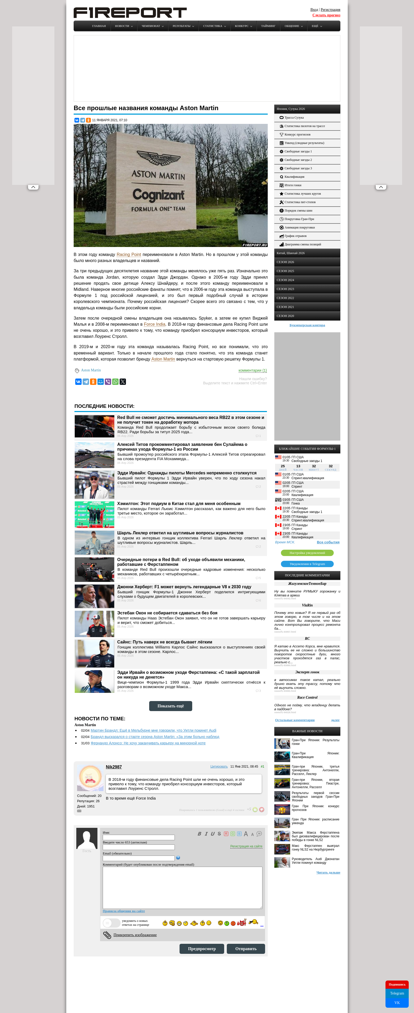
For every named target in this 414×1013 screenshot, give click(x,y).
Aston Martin (163, 359)
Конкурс (241, 25)
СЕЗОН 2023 (285, 289)
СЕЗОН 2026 (285, 262)
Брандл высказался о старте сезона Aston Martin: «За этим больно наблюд (155, 737)
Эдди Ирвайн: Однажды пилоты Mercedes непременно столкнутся (187, 473)
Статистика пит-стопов (298, 202)
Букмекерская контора (307, 325)
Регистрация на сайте (246, 846)
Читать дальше (328, 872)
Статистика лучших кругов (300, 194)
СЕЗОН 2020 (285, 316)
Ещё (315, 25)
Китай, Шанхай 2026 (291, 253)
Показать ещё (171, 706)
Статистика (212, 25)
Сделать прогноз (326, 15)
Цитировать (219, 766)
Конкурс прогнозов (295, 135)
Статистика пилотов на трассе (302, 126)
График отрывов (293, 236)
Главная (99, 25)
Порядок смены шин (296, 211)
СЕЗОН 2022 (285, 298)
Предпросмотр (202, 948)
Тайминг (268, 25)
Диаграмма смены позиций (300, 244)
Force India (154, 324)
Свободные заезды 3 (296, 168)
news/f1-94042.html (285, 598)
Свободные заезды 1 (296, 151)
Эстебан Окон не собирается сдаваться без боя (167, 613)
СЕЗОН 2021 (285, 307)
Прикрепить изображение (135, 935)
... (262, 924)
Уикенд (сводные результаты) (302, 143)
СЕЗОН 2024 (285, 280)
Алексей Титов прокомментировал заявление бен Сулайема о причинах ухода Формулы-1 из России (182, 446)
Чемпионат (151, 25)
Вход (314, 10)
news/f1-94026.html (285, 712)
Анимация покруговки (297, 228)
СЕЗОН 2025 (285, 271)
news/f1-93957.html (285, 632)
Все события (328, 542)
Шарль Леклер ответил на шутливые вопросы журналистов (180, 533)
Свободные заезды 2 (296, 160)
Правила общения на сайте (124, 911)
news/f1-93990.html (285, 665)
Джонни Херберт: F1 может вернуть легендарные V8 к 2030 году (184, 587)
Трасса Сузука (292, 118)
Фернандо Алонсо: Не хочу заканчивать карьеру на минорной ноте (148, 743)
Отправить (246, 948)
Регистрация (330, 10)
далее (335, 720)
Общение (292, 25)
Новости (122, 25)
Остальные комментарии (295, 720)
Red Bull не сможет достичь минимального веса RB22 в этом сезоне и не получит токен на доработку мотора (190, 419)
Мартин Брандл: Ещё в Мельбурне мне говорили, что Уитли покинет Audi (153, 730)
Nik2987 (114, 767)
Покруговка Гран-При (297, 219)
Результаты (181, 25)
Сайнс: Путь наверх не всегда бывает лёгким (164, 642)
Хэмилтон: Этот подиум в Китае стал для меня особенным (179, 503)
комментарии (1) (253, 370)
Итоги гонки (290, 185)
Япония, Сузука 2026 (291, 109)
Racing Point (129, 254)
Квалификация (292, 177)
